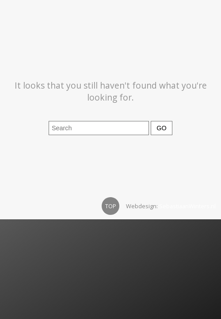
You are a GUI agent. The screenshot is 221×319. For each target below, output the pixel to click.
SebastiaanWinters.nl (187, 206)
